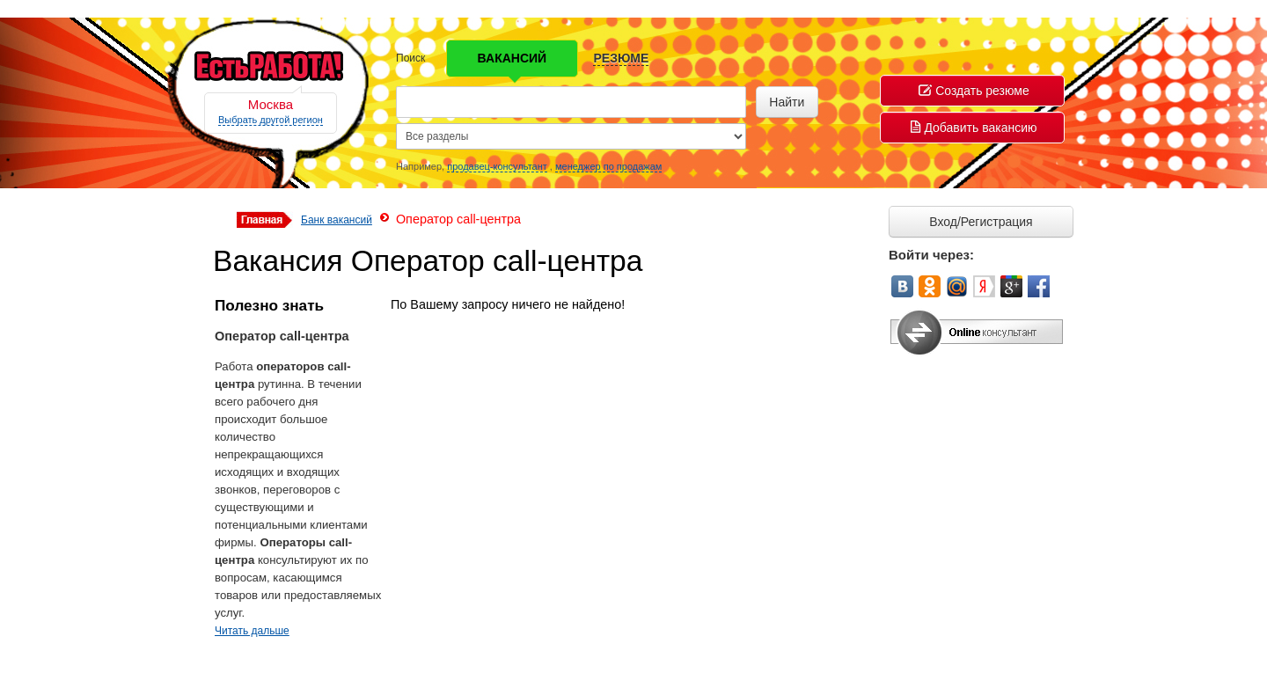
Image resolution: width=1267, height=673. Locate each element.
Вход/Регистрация (980, 222)
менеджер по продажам (608, 166)
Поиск (410, 58)
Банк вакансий (336, 220)
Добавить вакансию (973, 128)
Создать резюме (974, 91)
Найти (786, 102)
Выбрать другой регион (270, 119)
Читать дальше (252, 631)
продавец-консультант (497, 166)
